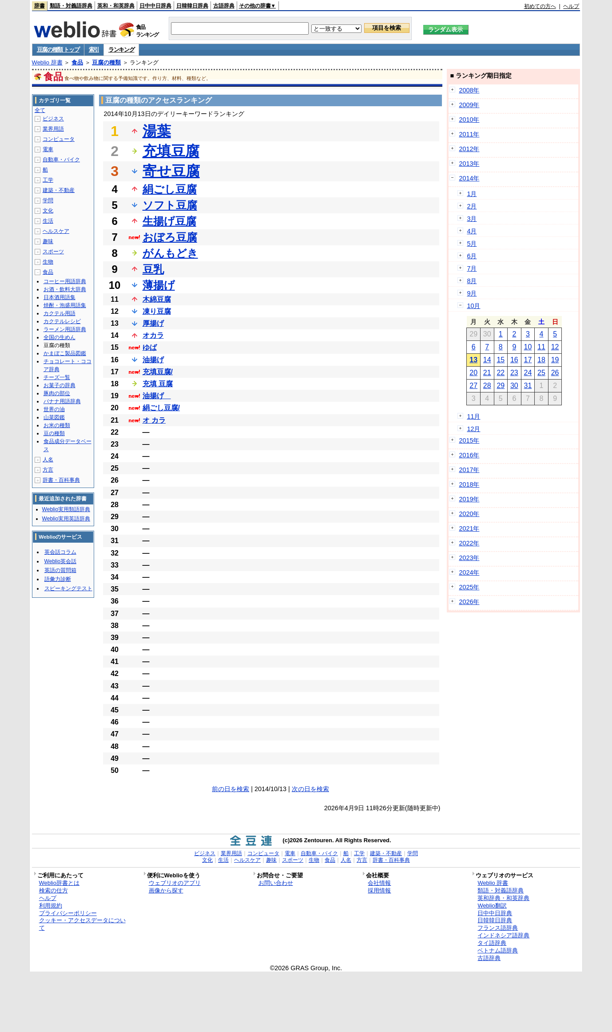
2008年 (469, 90)
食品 (77, 62)
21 (487, 372)
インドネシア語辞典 (503, 935)
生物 (48, 262)
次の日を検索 (310, 788)
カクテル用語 (60, 313)
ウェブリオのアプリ (175, 883)
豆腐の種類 (106, 62)
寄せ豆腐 (171, 171)
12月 (473, 428)
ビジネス (53, 119)
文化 (48, 211)
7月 (472, 268)
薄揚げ (159, 285)
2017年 (469, 469)
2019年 (469, 499)
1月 (472, 193)
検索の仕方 (53, 890)
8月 (472, 280)
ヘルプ (571, 6)
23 (514, 372)
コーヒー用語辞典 (65, 281)
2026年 (469, 601)
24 (528, 372)
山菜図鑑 (54, 417)
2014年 (469, 178)
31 (528, 385)
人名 (48, 459)
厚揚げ (153, 323)
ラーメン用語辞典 (65, 329)
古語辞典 (223, 5)
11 (541, 347)
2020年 (469, 513)
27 (473, 385)
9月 (472, 293)
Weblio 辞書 (47, 62)
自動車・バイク (61, 159)
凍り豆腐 (157, 311)
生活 (48, 221)
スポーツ (53, 251)
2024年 (469, 572)
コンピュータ (59, 139)
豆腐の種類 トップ (58, 49)
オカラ (153, 335)
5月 (472, 243)
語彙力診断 (57, 579)
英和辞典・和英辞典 (503, 898)
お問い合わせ (275, 883)
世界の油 (54, 409)
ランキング (121, 49)
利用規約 (50, 905)
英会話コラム (60, 552)
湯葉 (157, 131)
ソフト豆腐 (170, 205)
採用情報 (379, 890)
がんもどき (170, 253)
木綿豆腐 (157, 299)
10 (528, 347)
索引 (94, 49)
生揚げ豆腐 (169, 221)
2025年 (469, 587)
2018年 (469, 484)
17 (528, 360)
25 (541, 372)
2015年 (469, 440)
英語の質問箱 (60, 570)
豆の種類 (54, 433)
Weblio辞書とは (59, 883)
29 (501, 385)
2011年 (469, 134)
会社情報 (379, 883)
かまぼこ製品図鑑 (65, 353)
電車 (48, 149)
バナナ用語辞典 (62, 401)
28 (487, 385)
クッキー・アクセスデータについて (82, 924)
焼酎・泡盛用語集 (65, 305)
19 (555, 360)
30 (514, 385)
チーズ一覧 (57, 377)
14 (487, 360)
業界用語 (53, 129)
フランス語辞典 (497, 927)
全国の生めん (60, 337)
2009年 (469, 104)
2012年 (469, 148)
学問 (48, 200)
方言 (48, 470)
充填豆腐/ (158, 372)
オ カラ (154, 420)
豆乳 (153, 269)
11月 (473, 416)
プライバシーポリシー (68, 913)
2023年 (469, 557)
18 (541, 360)
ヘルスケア (56, 231)
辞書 (39, 5)
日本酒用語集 (60, 297)
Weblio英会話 (60, 561)
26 (555, 372)
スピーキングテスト (68, 588)
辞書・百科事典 (61, 480)
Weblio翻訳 (491, 905)
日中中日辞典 (155, 5)
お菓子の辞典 (60, 385)
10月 (473, 305)
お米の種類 (57, 425)
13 (473, 360)
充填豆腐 (171, 151)
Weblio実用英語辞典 (66, 519)
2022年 (469, 543)
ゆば (150, 347)
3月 (472, 218)
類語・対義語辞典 (71, 5)
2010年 (469, 119)
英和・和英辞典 (116, 5)
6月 (472, 256)
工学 (48, 180)
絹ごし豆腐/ (161, 408)
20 (473, 372)
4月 (472, 231)
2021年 (469, 528)
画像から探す (166, 890)
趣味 (48, 241)
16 (514, 360)
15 (501, 360)
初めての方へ (540, 6)
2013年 (469, 163)
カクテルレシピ (62, 321)
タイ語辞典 (491, 943)
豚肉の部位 (57, 393)
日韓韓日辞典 (192, 5)
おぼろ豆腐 (170, 237)
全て (40, 110)
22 (501, 372)
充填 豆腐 (158, 384)
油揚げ (153, 360)
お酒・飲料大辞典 (65, 289)
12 (555, 347)
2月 (472, 206)
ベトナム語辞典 (497, 950)
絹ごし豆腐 (170, 189)
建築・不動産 (59, 190)
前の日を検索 (230, 788)
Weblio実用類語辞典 (66, 509)
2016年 (469, 455)
